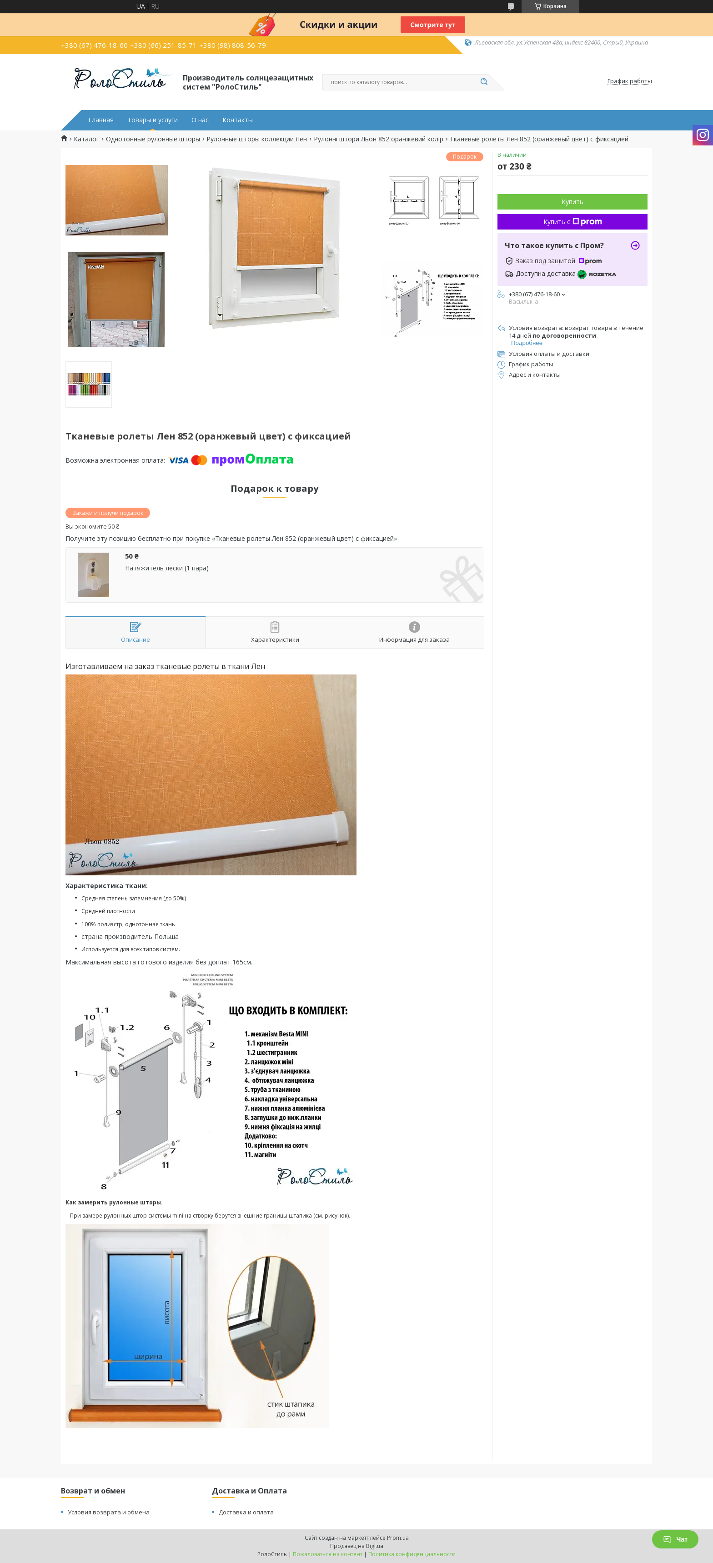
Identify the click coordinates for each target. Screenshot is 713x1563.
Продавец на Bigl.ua (356, 1546)
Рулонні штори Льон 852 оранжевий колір (378, 139)
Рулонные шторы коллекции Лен (256, 139)
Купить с (572, 221)
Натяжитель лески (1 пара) (167, 568)
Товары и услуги (152, 120)
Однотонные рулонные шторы (153, 139)
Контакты (237, 120)
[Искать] (484, 82)
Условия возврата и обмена (109, 1512)
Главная (101, 120)
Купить (572, 201)
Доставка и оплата (246, 1512)
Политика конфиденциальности (412, 1554)
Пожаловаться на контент (327, 1554)
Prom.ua (398, 1538)
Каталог (86, 139)
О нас (200, 120)
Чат (675, 1539)
